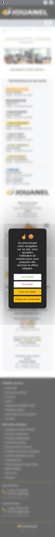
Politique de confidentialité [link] (27, 299)
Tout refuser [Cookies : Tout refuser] (27, 284)
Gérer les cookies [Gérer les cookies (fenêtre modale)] (27, 292)
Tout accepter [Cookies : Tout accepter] (27, 277)
